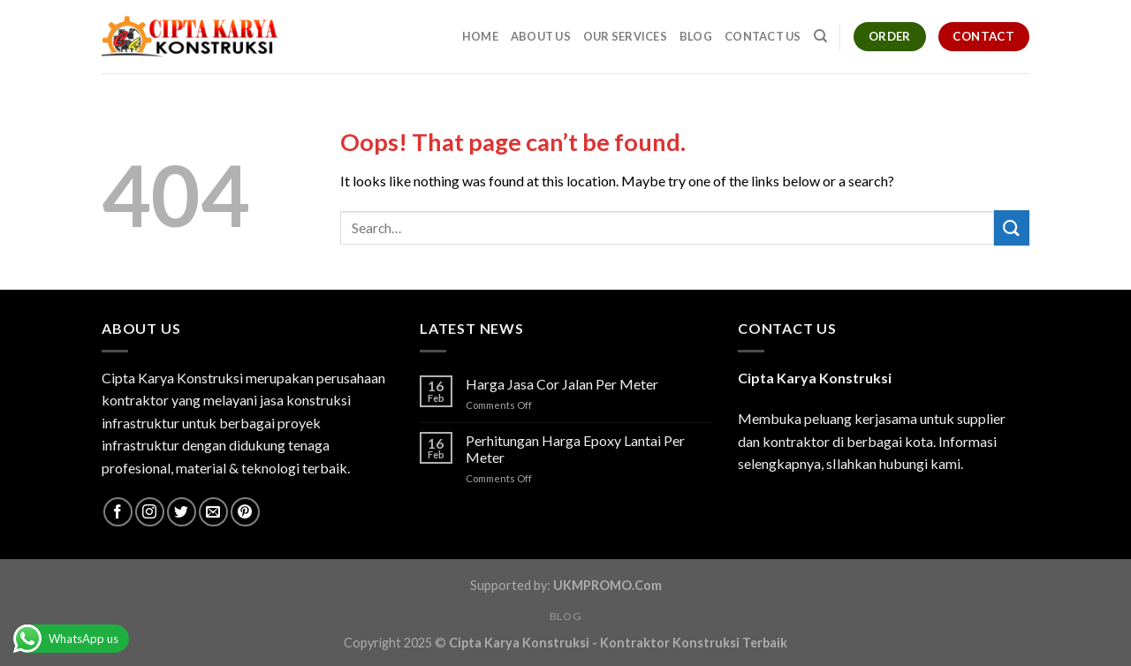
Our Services (625, 36)
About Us (541, 36)
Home (480, 36)
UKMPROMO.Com (607, 585)
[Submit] (1011, 227)
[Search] (820, 36)
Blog (695, 36)
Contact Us (763, 36)
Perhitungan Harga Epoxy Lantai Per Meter (575, 448)
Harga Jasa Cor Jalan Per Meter (562, 383)
